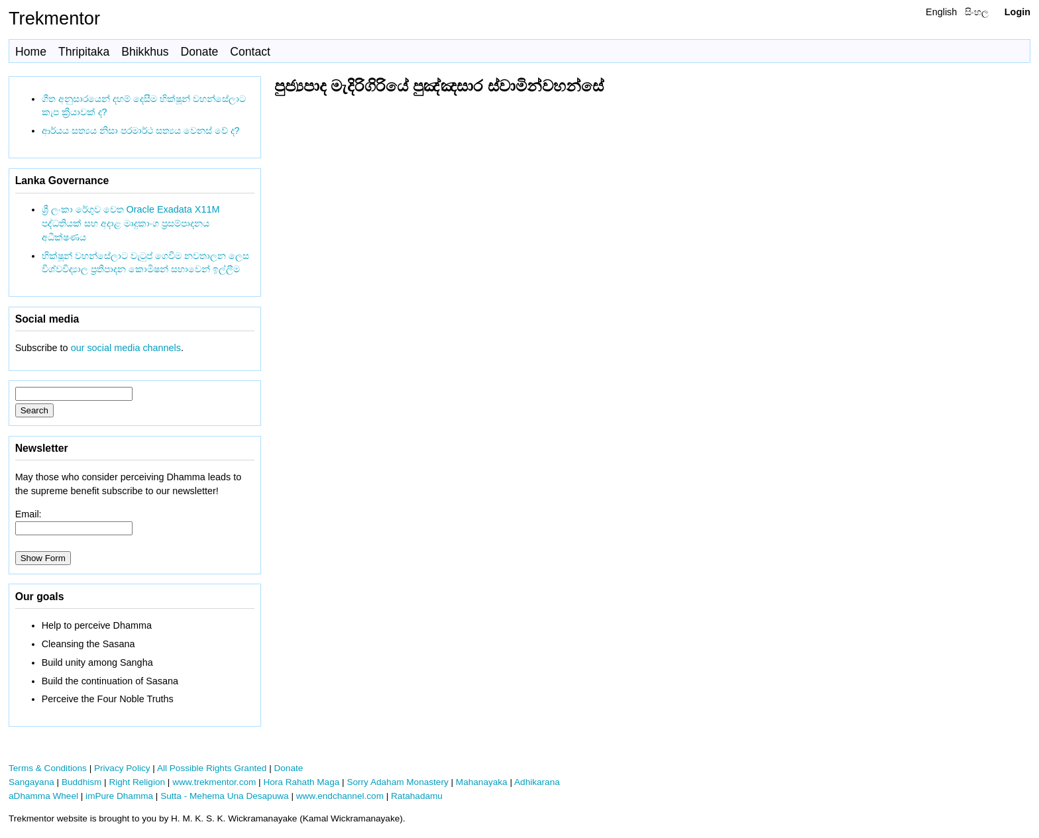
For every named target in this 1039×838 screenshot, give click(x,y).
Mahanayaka (482, 782)
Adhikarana (537, 782)
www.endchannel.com (340, 796)
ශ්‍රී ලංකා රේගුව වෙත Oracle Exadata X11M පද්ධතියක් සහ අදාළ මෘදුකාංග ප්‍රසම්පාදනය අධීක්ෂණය (131, 223)
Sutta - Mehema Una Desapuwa (224, 796)
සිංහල (977, 12)
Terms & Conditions (48, 768)
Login (1017, 12)
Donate (200, 51)
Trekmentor (54, 18)
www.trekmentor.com (214, 782)
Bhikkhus (144, 51)
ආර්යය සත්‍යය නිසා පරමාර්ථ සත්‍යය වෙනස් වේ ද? (141, 130)
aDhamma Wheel (43, 796)
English (941, 12)
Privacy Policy (122, 768)
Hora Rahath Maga (301, 782)
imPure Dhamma (119, 796)
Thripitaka (83, 51)
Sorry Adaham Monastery (397, 782)
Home (30, 51)
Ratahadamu (417, 796)
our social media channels (126, 347)
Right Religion (137, 782)
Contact (250, 51)
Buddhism (81, 782)
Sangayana (31, 782)
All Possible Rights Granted (211, 768)
